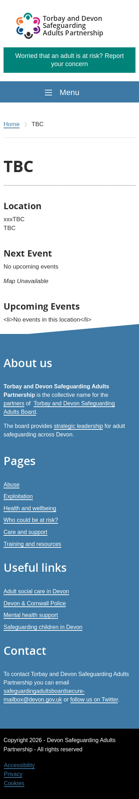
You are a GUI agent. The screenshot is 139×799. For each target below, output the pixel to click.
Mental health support (31, 615)
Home (11, 124)
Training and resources (32, 544)
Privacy (13, 774)
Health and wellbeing (30, 508)
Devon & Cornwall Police (35, 603)
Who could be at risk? (31, 520)
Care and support (25, 532)
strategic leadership (78, 426)
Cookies (14, 783)
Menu (69, 92)
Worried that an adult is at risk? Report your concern (69, 59)
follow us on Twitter (94, 700)
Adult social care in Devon (36, 591)
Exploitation (18, 496)
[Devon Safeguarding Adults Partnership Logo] (60, 27)
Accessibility (19, 765)
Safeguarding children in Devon (43, 627)
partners (14, 403)
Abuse (11, 485)
